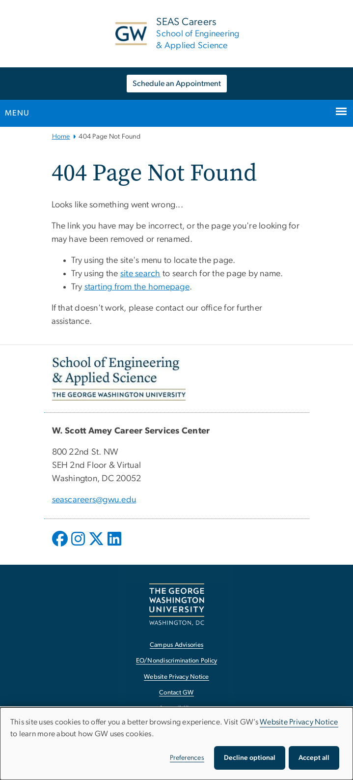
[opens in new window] (61, 546)
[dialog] (176, 743)
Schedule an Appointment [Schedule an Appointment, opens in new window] (177, 83)
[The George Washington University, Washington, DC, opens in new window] (176, 604)
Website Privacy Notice (299, 722)
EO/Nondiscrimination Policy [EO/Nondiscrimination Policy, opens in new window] (176, 661)
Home (61, 136)
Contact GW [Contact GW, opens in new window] (176, 693)
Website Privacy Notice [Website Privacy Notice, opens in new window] (176, 677)
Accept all (314, 757)
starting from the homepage (137, 287)
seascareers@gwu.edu (94, 499)
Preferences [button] (187, 757)
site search (140, 273)
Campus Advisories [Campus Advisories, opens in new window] (176, 645)
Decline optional (249, 757)
